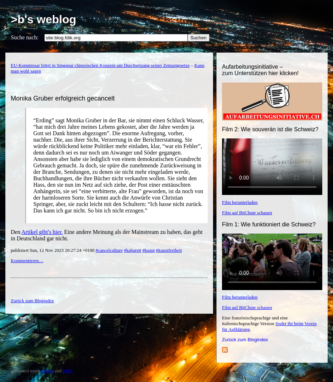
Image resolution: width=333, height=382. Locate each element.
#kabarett (132, 250)
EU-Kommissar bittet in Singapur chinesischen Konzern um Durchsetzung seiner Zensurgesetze (100, 65)
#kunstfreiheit (169, 250)
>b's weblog (43, 19)
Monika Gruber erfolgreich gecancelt (63, 98)
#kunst (149, 250)
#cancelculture (109, 250)
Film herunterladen (239, 202)
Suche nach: (25, 37)
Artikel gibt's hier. (42, 232)
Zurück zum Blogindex (245, 339)
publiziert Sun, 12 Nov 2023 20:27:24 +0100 (53, 250)
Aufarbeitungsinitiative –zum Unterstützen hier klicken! (260, 70)
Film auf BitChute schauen (247, 212)
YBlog (47, 370)
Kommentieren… (27, 260)
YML (67, 370)
